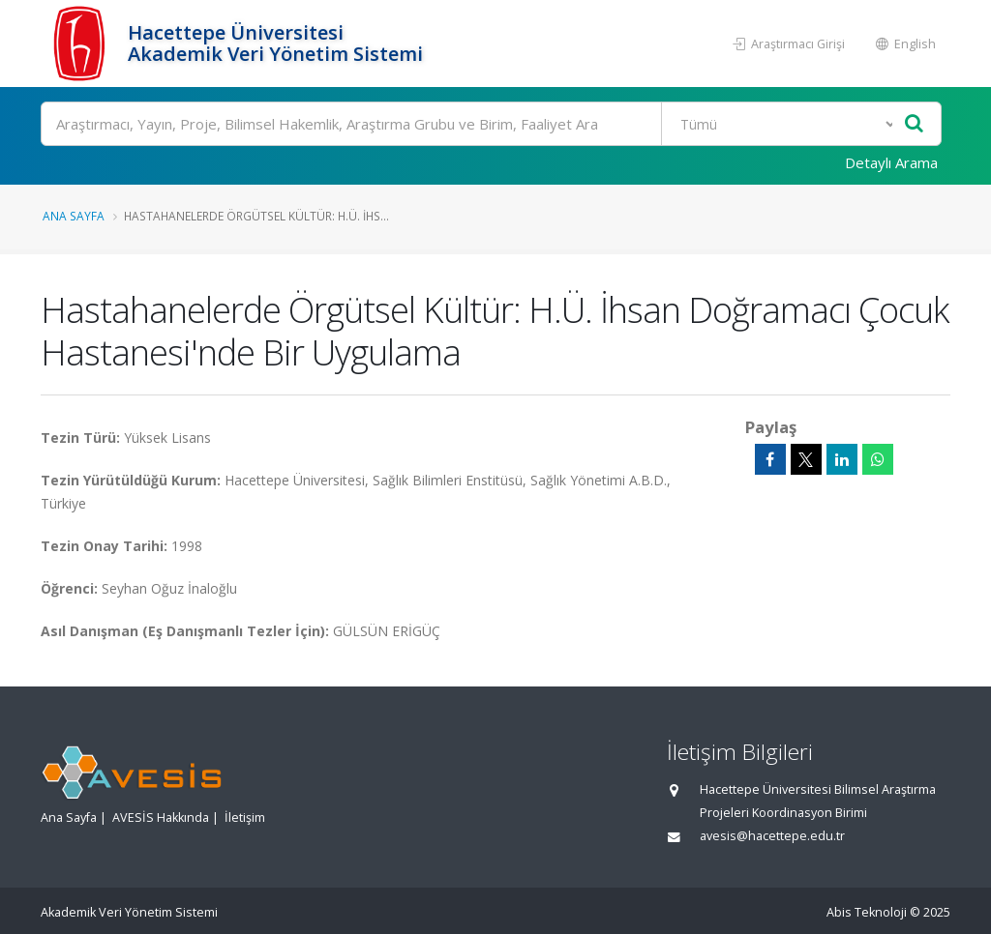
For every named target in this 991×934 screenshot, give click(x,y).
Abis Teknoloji (866, 912)
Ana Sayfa (74, 215)
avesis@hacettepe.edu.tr (772, 836)
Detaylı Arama (891, 162)
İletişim (245, 817)
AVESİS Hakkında (160, 817)
